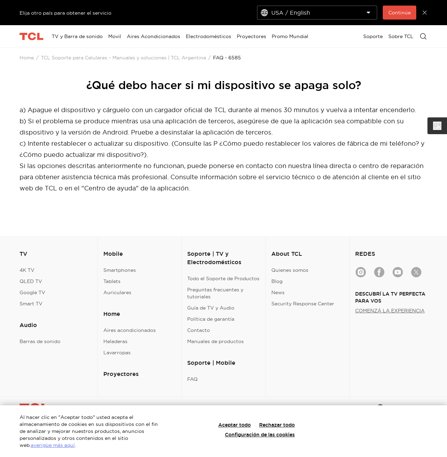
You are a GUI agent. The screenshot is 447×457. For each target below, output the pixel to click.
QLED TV (31, 281)
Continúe (399, 12)
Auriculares (117, 292)
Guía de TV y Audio (210, 308)
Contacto (198, 330)
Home (27, 58)
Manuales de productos (215, 341)
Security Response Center (302, 303)
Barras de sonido (40, 341)
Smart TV (31, 303)
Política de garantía (210, 319)
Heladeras (115, 341)
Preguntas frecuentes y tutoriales (215, 293)
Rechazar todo (277, 425)
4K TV (27, 270)
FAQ (192, 379)
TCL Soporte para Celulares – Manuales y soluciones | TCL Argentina (123, 58)
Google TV (32, 292)
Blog (277, 281)
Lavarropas (117, 352)
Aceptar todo (234, 425)
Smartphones (119, 270)
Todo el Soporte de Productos (223, 278)
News (278, 292)
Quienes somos (289, 270)
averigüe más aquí (53, 445)
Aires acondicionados (129, 330)
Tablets (111, 281)
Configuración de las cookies (260, 434)
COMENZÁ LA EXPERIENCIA (390, 310)
